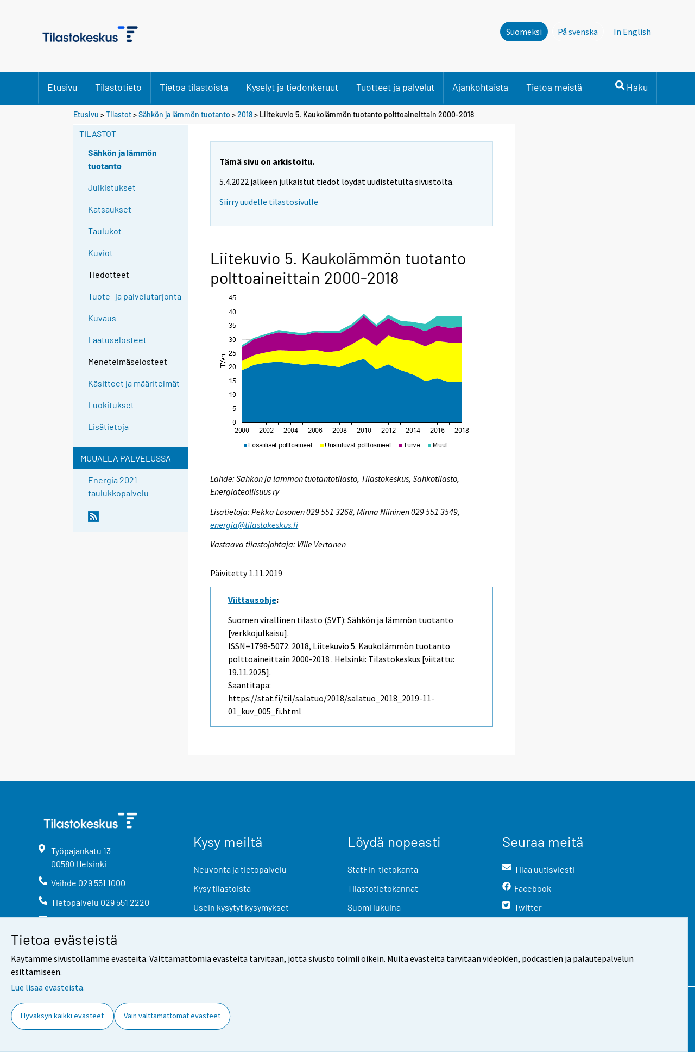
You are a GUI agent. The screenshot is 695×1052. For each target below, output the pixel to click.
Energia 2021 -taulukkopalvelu (118, 486)
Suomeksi (524, 31)
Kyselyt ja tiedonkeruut (292, 87)
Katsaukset (109, 209)
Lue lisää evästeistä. (48, 987)
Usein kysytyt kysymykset (241, 907)
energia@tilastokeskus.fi (254, 524)
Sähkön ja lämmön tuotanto (184, 114)
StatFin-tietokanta (383, 869)
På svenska (581, 31)
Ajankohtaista (480, 87)
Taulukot (105, 231)
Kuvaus (102, 318)
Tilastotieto (118, 87)
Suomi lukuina (374, 907)
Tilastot (118, 114)
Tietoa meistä (554, 87)
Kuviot (100, 252)
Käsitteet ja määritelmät (134, 383)
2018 (244, 114)
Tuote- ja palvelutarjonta (134, 296)
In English (632, 31)
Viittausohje (252, 599)
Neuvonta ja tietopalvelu (240, 869)
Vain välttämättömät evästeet (172, 1015)
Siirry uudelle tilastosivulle (268, 201)
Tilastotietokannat (383, 888)
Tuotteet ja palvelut (395, 87)
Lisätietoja (108, 426)
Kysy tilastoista (222, 888)
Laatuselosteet (117, 339)
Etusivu (62, 87)
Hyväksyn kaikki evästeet (62, 1015)
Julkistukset (112, 187)
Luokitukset (111, 405)
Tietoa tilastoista (194, 87)
